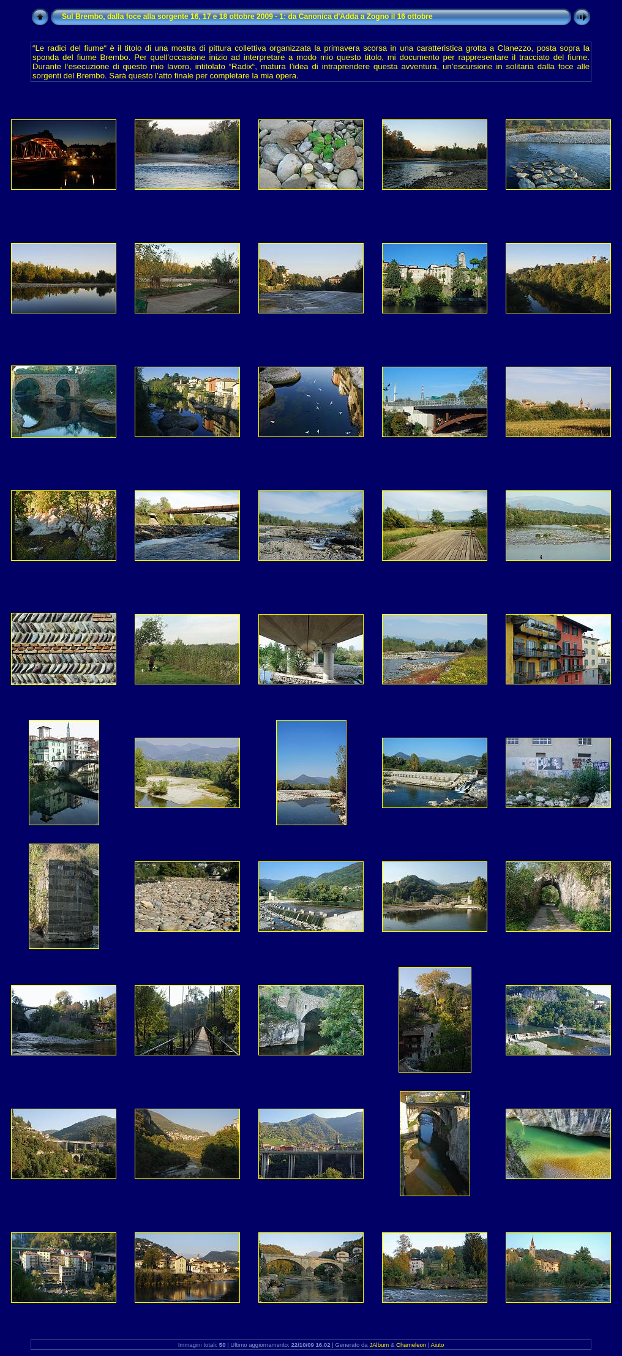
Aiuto (437, 1344)
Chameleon (411, 1344)
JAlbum (379, 1344)
